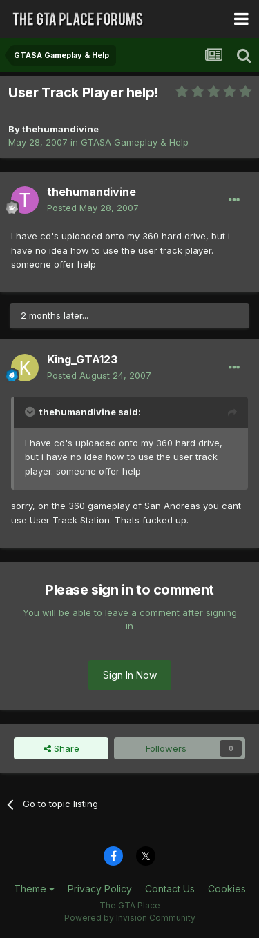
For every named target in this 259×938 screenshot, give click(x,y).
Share (61, 748)
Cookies (227, 889)
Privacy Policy (100, 889)
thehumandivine (60, 128)
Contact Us (170, 889)
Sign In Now (130, 675)
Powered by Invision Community (129, 917)
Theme (34, 889)
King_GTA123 (82, 359)
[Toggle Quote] (31, 411)
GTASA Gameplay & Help (135, 142)
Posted (93, 207)
